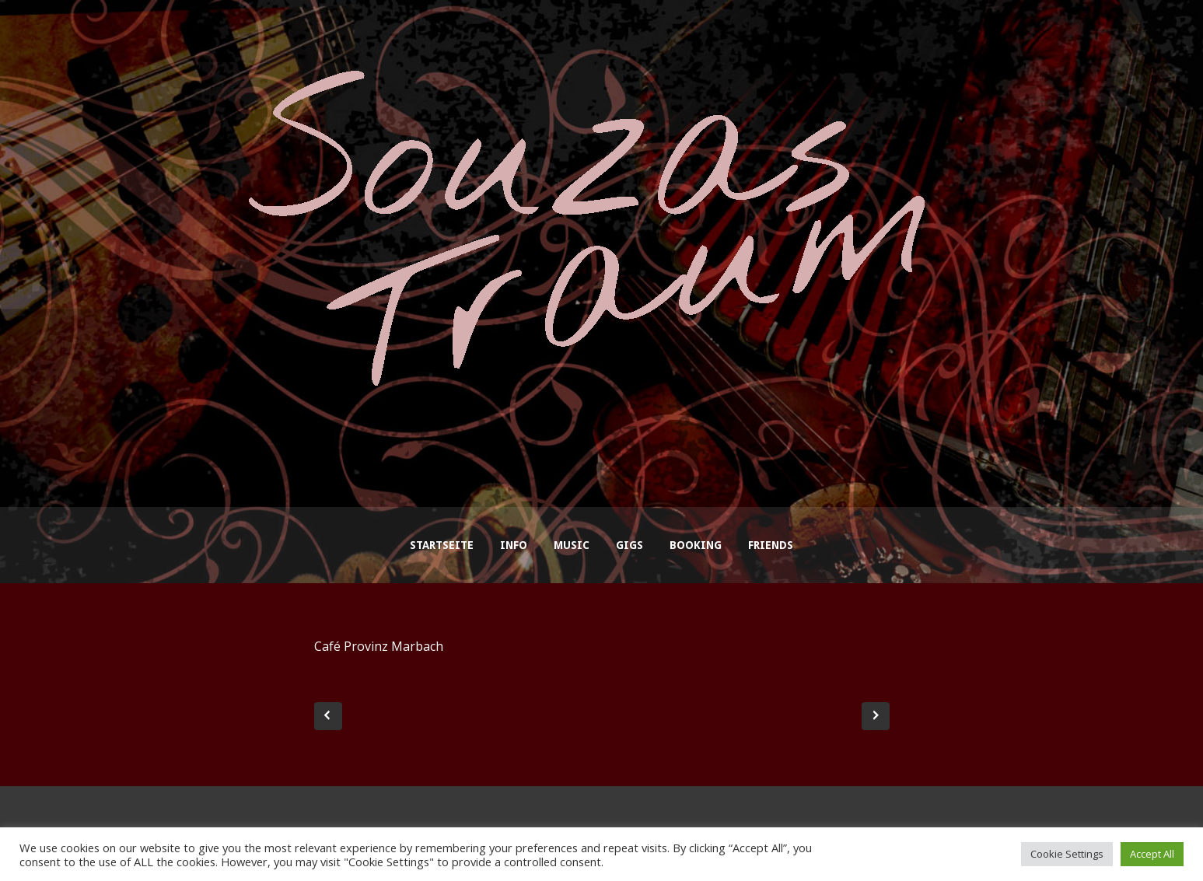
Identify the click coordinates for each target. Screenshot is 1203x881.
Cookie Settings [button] (1066, 854)
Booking (696, 545)
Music (571, 545)
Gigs (629, 545)
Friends (770, 545)
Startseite (442, 545)
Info (513, 545)
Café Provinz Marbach (378, 646)
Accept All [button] (1152, 854)
